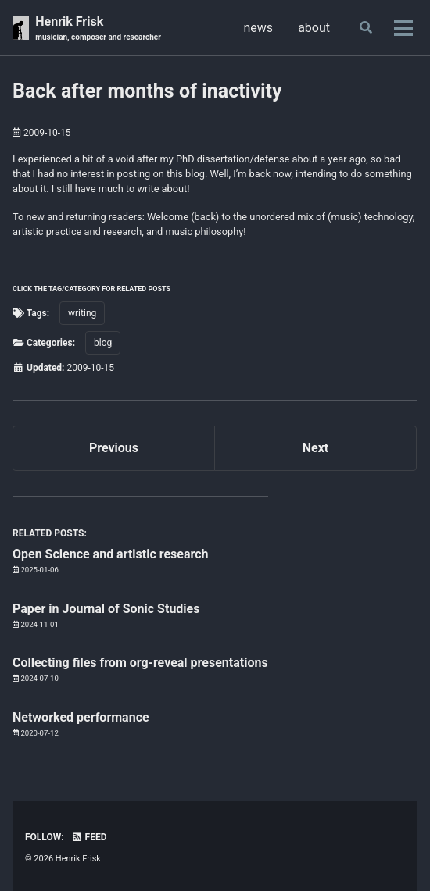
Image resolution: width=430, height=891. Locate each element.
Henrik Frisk (98, 28)
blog (103, 342)
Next (315, 447)
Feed (89, 837)
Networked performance (81, 717)
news (259, 27)
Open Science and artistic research (111, 554)
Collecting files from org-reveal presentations (140, 662)
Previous (113, 447)
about (314, 27)
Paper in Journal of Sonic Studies (106, 608)
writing (82, 313)
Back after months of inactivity (147, 91)
